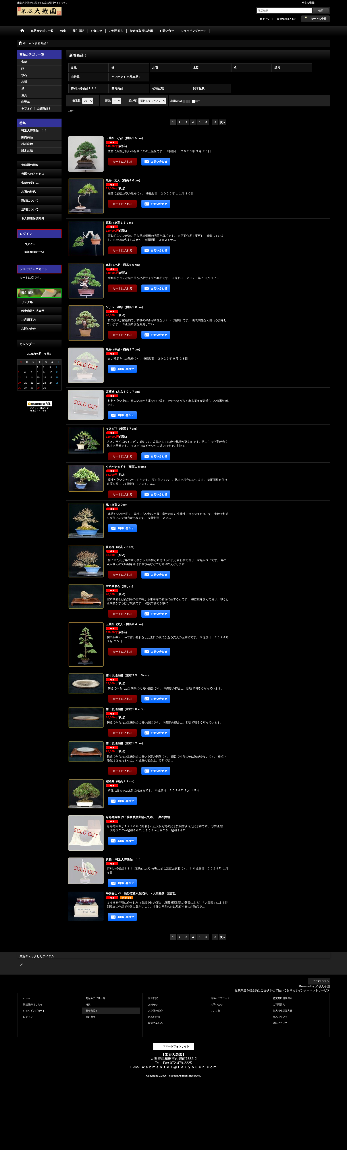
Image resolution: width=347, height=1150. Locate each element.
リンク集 (27, 302)
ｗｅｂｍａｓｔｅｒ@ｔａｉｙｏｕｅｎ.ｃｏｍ (179, 1067)
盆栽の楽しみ (30, 183)
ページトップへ (321, 981)
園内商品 (90, 1016)
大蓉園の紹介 (30, 165)
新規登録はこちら (287, 19)
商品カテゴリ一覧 (95, 998)
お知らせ (153, 1004)
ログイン (265, 19)
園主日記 (27, 292)
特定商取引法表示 (32, 311)
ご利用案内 (28, 319)
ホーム (26, 998)
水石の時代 (28, 191)
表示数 (76, 100)
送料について (30, 209)
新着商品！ (92, 1010)
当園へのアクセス (32, 173)
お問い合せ (28, 328)
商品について (30, 200)
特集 (88, 1004)
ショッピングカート (34, 1010)
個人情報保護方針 (32, 218)
